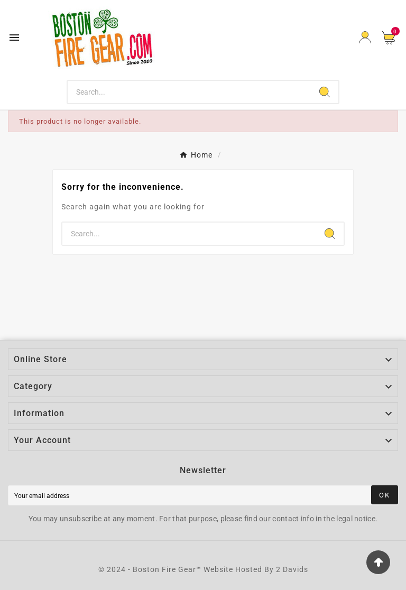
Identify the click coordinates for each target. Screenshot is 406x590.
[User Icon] (365, 37)
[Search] (189, 92)
